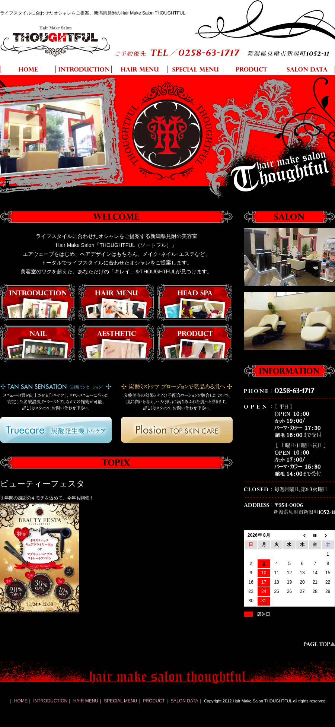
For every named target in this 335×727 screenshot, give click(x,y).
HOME (21, 701)
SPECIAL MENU (120, 701)
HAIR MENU (85, 701)
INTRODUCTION (50, 701)
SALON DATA (184, 701)
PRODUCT (154, 701)
